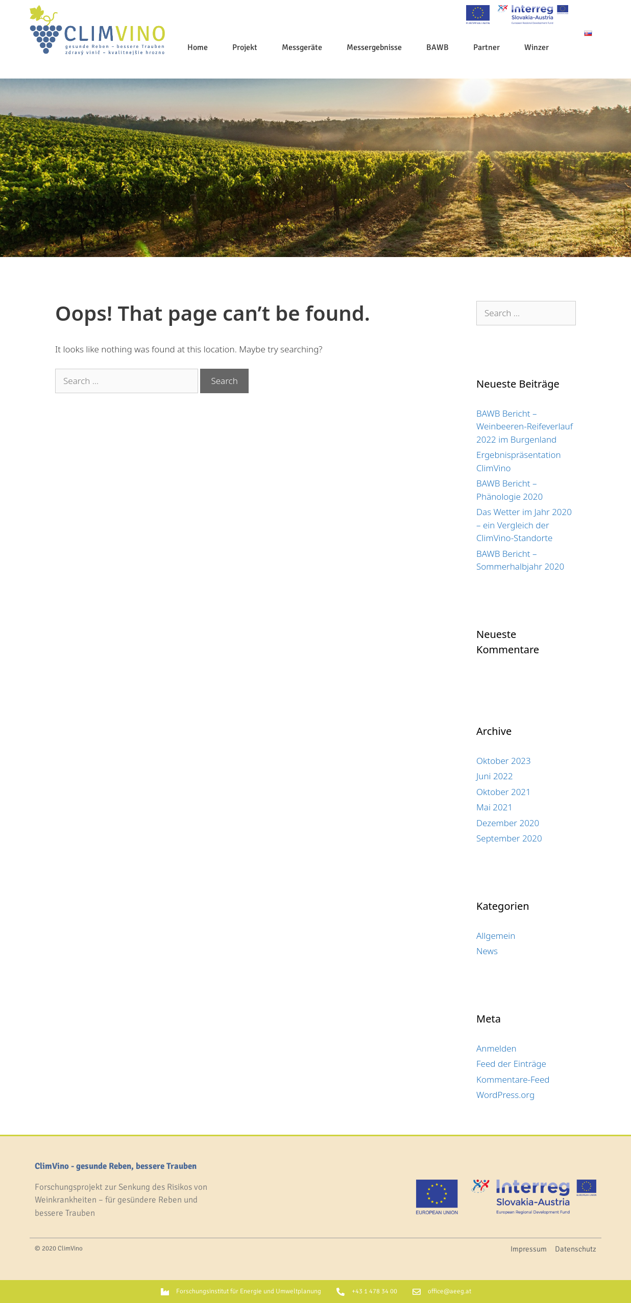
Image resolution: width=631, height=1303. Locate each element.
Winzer (536, 47)
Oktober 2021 (503, 792)
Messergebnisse (374, 47)
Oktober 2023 (503, 761)
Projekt (244, 47)
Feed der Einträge (511, 1063)
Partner (486, 47)
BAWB (437, 47)
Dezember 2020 (507, 823)
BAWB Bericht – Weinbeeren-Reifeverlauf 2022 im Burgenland (524, 426)
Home (197, 47)
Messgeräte (302, 47)
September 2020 (509, 838)
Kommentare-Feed (513, 1079)
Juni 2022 (494, 776)
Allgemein (495, 935)
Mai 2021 (494, 807)
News (487, 951)
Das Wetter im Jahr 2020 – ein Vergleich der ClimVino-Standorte (524, 525)
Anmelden (496, 1048)
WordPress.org (505, 1095)
